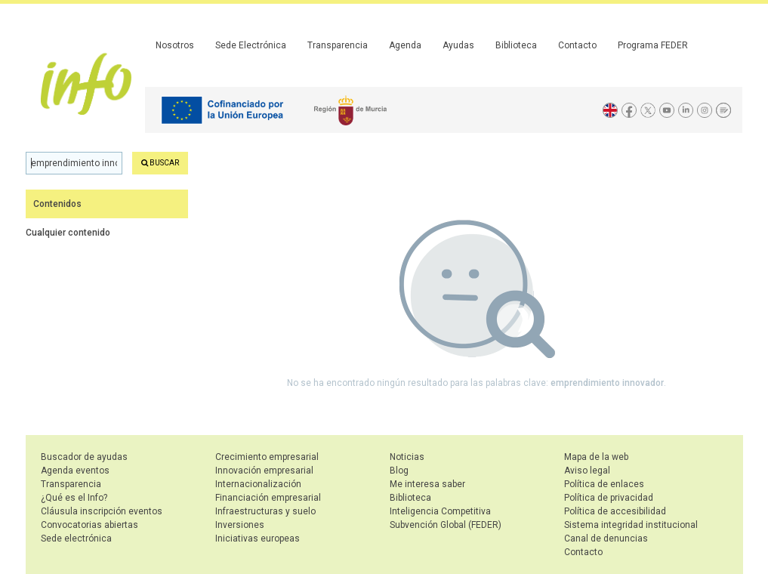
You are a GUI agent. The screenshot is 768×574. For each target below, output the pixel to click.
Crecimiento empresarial (267, 457)
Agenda (405, 45)
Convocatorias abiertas (89, 525)
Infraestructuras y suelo (265, 511)
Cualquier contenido (68, 232)
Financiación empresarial (268, 497)
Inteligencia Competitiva (440, 511)
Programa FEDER (653, 45)
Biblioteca (516, 45)
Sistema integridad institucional (631, 525)
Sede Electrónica (250, 45)
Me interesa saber (427, 484)
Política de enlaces (604, 484)
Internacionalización (258, 484)
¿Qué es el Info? (74, 497)
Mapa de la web (596, 457)
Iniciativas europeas (257, 538)
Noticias (407, 457)
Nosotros (175, 45)
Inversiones (239, 525)
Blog (399, 470)
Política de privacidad (608, 497)
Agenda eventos (75, 470)
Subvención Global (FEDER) (445, 525)
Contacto (577, 45)
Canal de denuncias (606, 538)
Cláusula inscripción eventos (101, 511)
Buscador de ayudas (84, 457)
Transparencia (337, 45)
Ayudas (458, 45)
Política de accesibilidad (615, 511)
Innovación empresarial (264, 470)
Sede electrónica (76, 538)
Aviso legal (587, 470)
